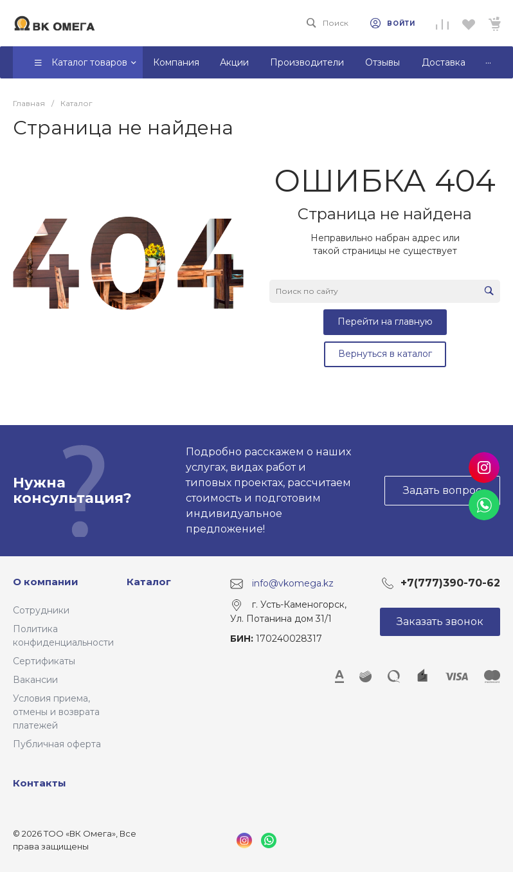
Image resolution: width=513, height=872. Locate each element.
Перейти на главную (385, 321)
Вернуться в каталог (385, 353)
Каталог (149, 582)
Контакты (39, 783)
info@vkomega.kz (293, 583)
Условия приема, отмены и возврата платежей (56, 712)
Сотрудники (41, 610)
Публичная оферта (57, 744)
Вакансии (35, 680)
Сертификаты (44, 661)
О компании (45, 582)
